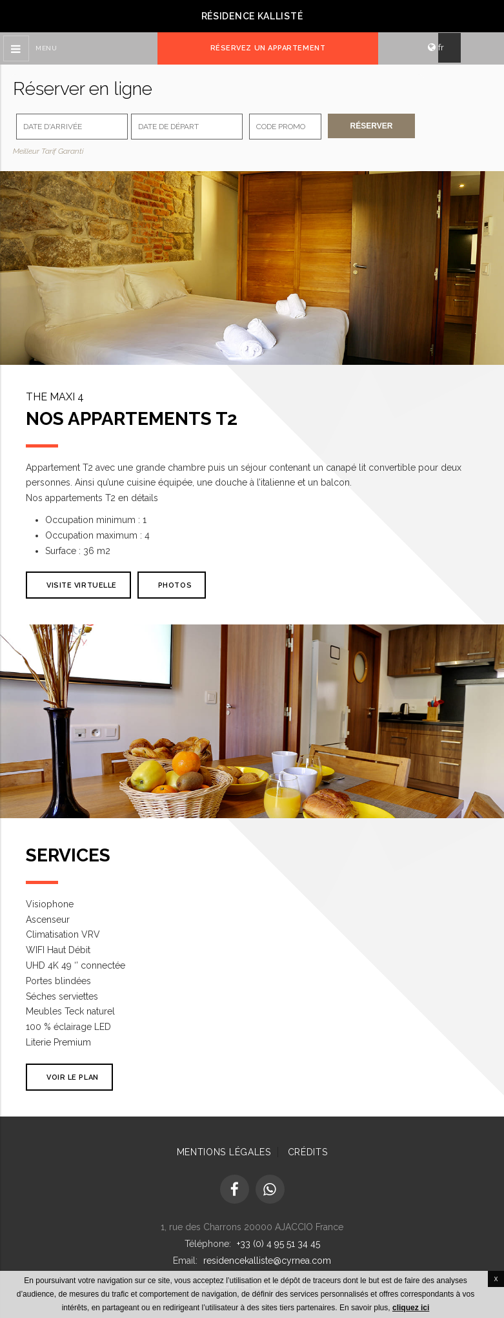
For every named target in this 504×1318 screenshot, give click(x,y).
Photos (175, 585)
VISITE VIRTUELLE (81, 585)
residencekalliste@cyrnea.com (267, 1260)
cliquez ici (410, 1307)
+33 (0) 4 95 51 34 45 (278, 1244)
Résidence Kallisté (252, 16)
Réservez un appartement (268, 48)
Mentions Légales (224, 1152)
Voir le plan (72, 1077)
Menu (46, 48)
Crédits (308, 1152)
